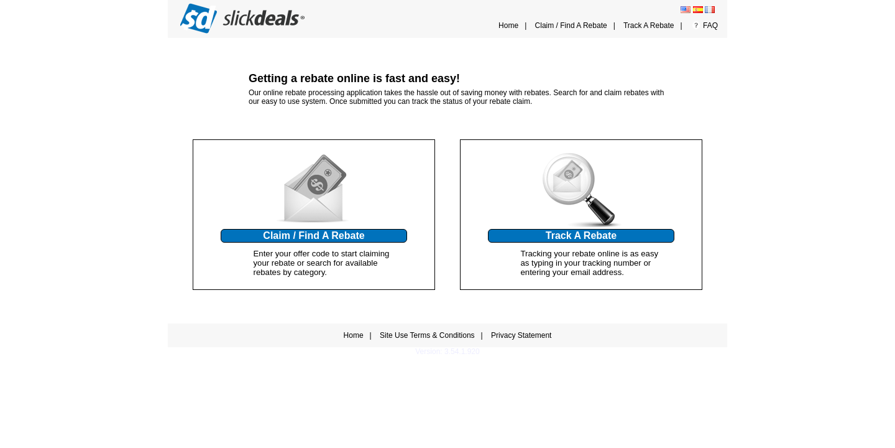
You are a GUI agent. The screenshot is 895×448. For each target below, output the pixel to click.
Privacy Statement (521, 335)
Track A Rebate (648, 25)
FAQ (710, 25)
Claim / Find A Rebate (571, 25)
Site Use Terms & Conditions (427, 335)
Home (508, 25)
